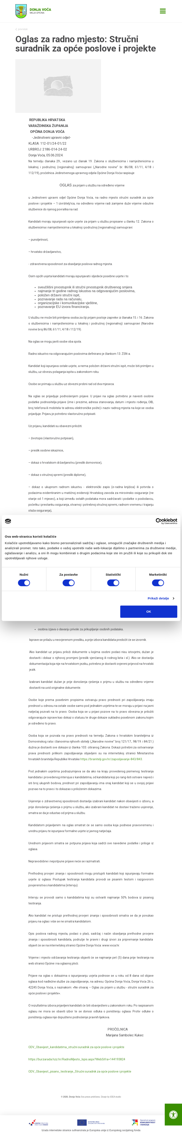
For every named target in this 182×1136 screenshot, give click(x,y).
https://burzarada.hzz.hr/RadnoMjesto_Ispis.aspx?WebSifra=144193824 (76, 1059)
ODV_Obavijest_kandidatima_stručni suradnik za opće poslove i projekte (76, 1047)
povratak (21, 29)
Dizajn (104, 1097)
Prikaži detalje (158, 598)
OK (148, 611)
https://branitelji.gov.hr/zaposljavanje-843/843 (111, 759)
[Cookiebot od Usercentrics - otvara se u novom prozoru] (158, 521)
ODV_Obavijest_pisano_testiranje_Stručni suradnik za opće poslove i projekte (79, 1071)
